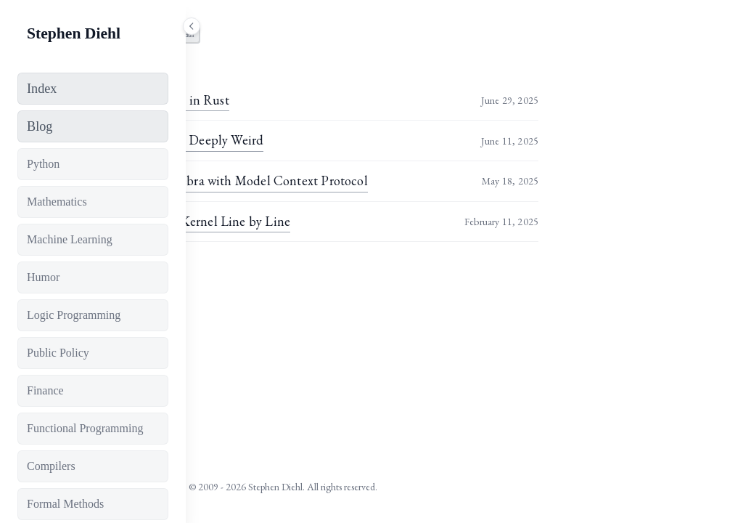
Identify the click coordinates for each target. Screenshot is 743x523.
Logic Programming (73, 315)
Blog (39, 126)
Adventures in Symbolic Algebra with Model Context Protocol (379, 180)
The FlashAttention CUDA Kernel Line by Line (340, 221)
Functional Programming (85, 428)
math (366, 34)
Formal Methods (65, 504)
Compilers (51, 466)
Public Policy (58, 352)
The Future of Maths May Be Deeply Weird (327, 139)
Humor (43, 277)
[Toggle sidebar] (191, 26)
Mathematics (57, 201)
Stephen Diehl (73, 33)
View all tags (239, 275)
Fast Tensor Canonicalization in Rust (310, 100)
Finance (45, 390)
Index (42, 88)
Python (43, 164)
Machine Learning (69, 239)
